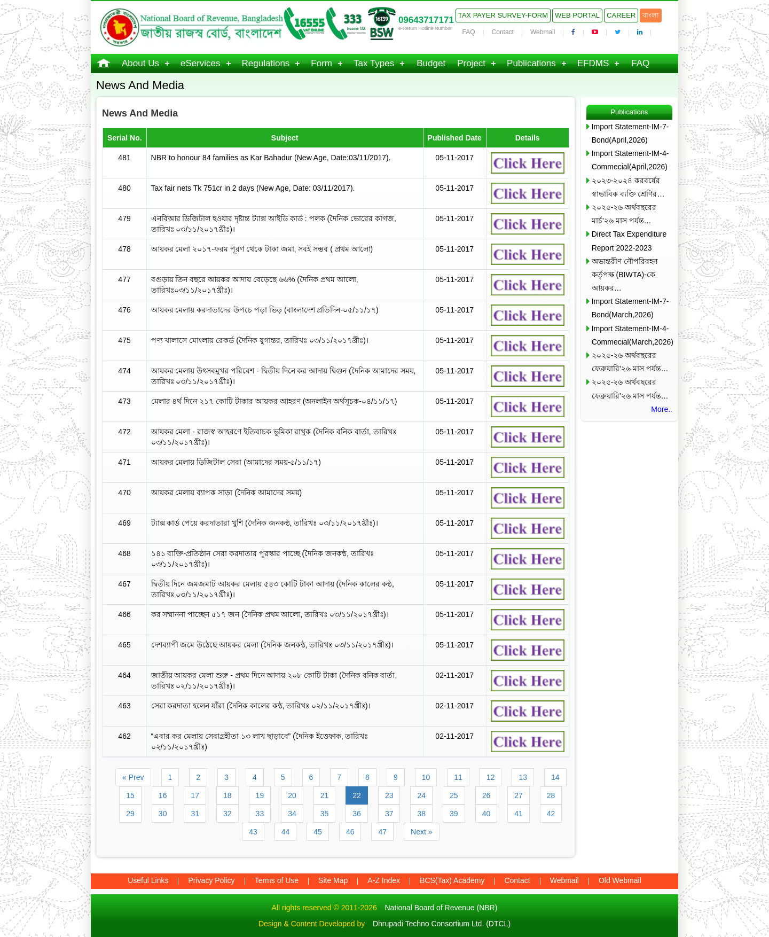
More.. (661, 409)
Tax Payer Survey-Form (503, 15)
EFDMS (593, 63)
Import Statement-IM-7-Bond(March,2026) (630, 308)
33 (260, 813)
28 (551, 795)
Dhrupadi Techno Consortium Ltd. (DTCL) (442, 923)
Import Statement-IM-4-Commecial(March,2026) (632, 335)
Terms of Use (277, 880)
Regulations (266, 63)
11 (458, 777)
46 (350, 831)
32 (227, 813)
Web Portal (577, 15)
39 (454, 813)
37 (389, 813)
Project (471, 63)
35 (324, 813)
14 (555, 777)
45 (317, 831)
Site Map (333, 880)
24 (421, 795)
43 (253, 831)
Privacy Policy (211, 880)
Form (321, 63)
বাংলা (650, 15)
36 (356, 813)
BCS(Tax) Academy (452, 880)
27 (518, 795)
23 (389, 795)
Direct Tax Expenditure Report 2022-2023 (629, 241)
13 (523, 777)
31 (195, 813)
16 (163, 795)
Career (621, 15)
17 (195, 795)
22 (356, 795)
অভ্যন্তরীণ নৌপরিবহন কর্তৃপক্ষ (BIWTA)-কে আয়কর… (624, 274)
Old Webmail (620, 880)
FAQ (468, 32)
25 (454, 795)
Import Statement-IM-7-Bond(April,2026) (630, 133)
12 (490, 777)
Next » (421, 831)
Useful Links (148, 880)
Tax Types (374, 63)
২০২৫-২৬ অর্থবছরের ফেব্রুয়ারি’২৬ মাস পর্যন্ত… (630, 362)
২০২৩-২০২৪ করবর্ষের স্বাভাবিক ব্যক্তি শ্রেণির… (628, 187)
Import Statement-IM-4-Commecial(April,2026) (630, 160)
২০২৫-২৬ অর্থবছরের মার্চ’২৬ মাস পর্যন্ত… (624, 214)
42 (551, 813)
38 (421, 813)
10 (426, 777)
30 (163, 813)
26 (486, 795)
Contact (503, 32)
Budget (431, 63)
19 (260, 795)
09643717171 (426, 20)
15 (130, 795)
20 (292, 795)
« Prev (133, 777)
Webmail (542, 32)
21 (324, 795)
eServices (201, 63)
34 (292, 813)
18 (227, 795)
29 (130, 813)
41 (518, 813)
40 (486, 813)
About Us (140, 63)
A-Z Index (383, 880)
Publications (531, 63)
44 (285, 831)
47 (382, 831)
